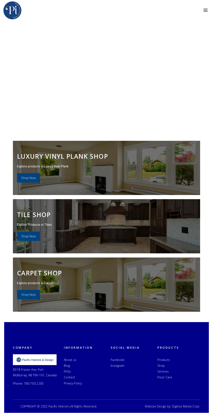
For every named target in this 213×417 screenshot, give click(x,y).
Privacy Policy (73, 383)
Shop (161, 366)
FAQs (67, 371)
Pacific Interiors (59, 406)
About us (70, 360)
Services (163, 371)
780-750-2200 (33, 383)
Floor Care (164, 377)
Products (163, 360)
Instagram (118, 366)
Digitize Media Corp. (186, 406)
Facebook (117, 360)
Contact (69, 377)
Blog (67, 366)
